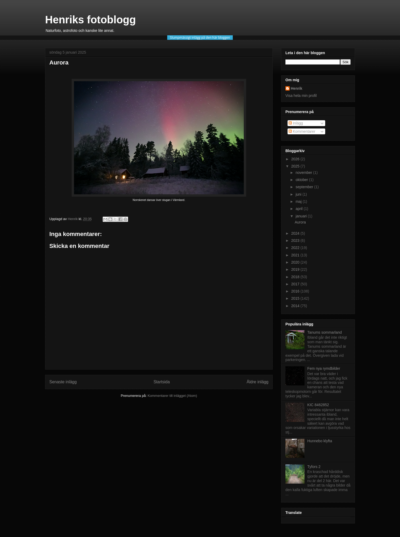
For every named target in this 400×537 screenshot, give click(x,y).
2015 (296, 298)
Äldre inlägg (257, 382)
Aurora (300, 222)
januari (301, 216)
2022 (296, 248)
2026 (296, 159)
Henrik (296, 88)
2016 (296, 291)
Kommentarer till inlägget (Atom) (172, 396)
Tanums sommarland (324, 332)
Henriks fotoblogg (90, 19)
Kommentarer (302, 131)
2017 (296, 284)
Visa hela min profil (301, 95)
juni (298, 194)
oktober (302, 180)
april (299, 209)
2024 (296, 233)
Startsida (162, 382)
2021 (296, 255)
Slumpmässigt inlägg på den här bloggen (200, 37)
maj (298, 201)
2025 (296, 166)
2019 (296, 269)
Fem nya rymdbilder (323, 368)
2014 (296, 306)
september (304, 187)
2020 (296, 262)
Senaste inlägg (63, 382)
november (304, 172)
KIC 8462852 (318, 405)
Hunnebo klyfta (319, 441)
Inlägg (296, 123)
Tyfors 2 (314, 467)
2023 (296, 240)
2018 (296, 277)
